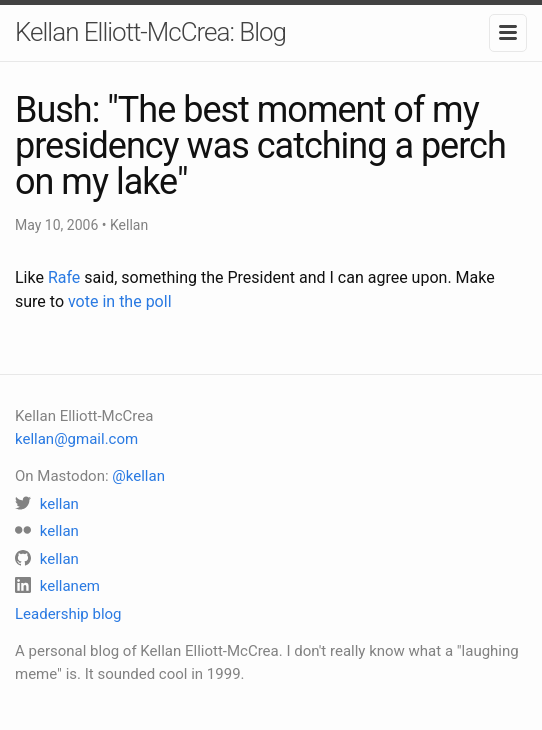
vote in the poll (120, 301)
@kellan (138, 476)
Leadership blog (68, 614)
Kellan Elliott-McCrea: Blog (150, 32)
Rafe (64, 277)
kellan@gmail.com (76, 439)
